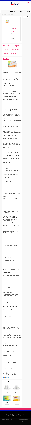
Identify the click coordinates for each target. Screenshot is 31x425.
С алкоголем (19, 53)
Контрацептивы (13, 37)
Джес (7, 402)
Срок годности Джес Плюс (6, 53)
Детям (16, 53)
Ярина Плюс (16, 402)
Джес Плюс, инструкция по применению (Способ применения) (12, 49)
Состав (4, 45)
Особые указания (12, 53)
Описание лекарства (6, 58)
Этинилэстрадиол (13, 29)
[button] (4, 4)
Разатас (7, 391)
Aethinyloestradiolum (13, 30)
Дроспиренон (15, 28)
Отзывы (11, 58)
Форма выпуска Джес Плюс (9, 45)
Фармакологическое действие (16, 45)
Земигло (17, 391)
